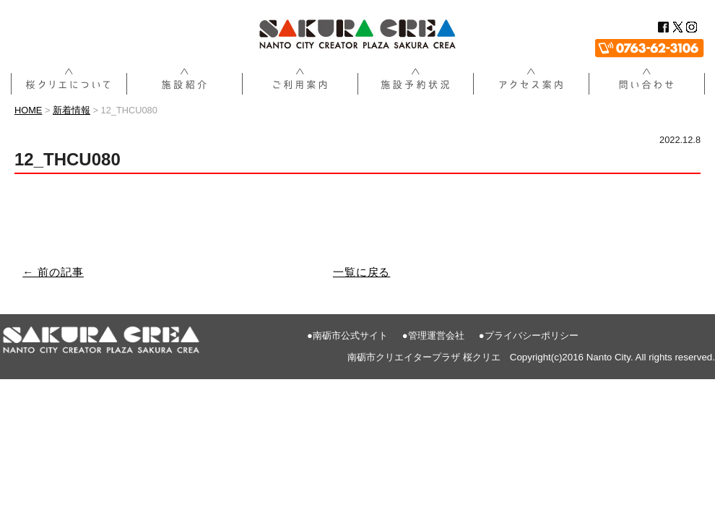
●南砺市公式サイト (347, 335)
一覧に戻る (362, 271)
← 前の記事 (53, 271)
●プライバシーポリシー (528, 335)
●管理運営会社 (433, 335)
